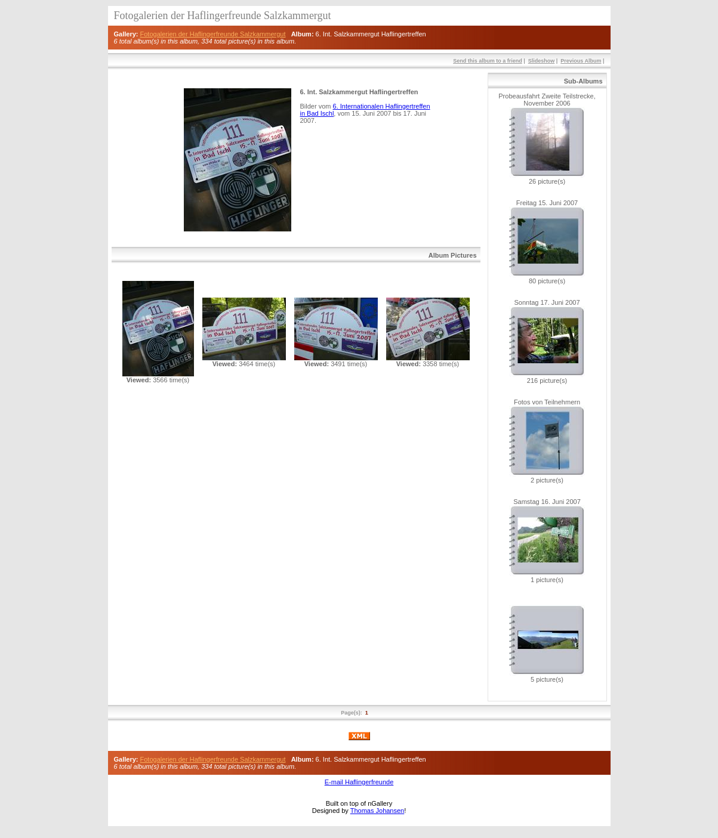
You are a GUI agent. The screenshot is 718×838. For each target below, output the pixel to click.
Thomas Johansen (377, 810)
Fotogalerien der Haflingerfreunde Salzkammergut (213, 34)
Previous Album (580, 61)
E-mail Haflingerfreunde (359, 782)
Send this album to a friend (487, 61)
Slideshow (541, 61)
